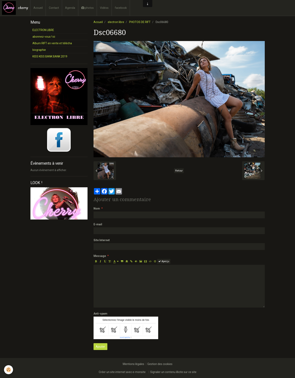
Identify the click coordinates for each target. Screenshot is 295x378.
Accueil (38, 7)
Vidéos (104, 7)
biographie (39, 49)
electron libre (116, 22)
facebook (121, 7)
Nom (97, 208)
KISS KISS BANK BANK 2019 (49, 56)
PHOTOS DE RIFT (140, 22)
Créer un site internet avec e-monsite (122, 372)
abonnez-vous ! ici (43, 36)
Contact (54, 7)
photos (87, 7)
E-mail (98, 224)
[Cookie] (8, 369)
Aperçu (163, 261)
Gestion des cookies (159, 364)
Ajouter (100, 346)
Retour (179, 170)
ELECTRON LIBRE (43, 30)
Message (100, 256)
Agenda (70, 7)
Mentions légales (133, 364)
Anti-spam (100, 313)
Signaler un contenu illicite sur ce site (173, 372)
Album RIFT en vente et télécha (52, 43)
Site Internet (102, 240)
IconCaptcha (125, 337)
